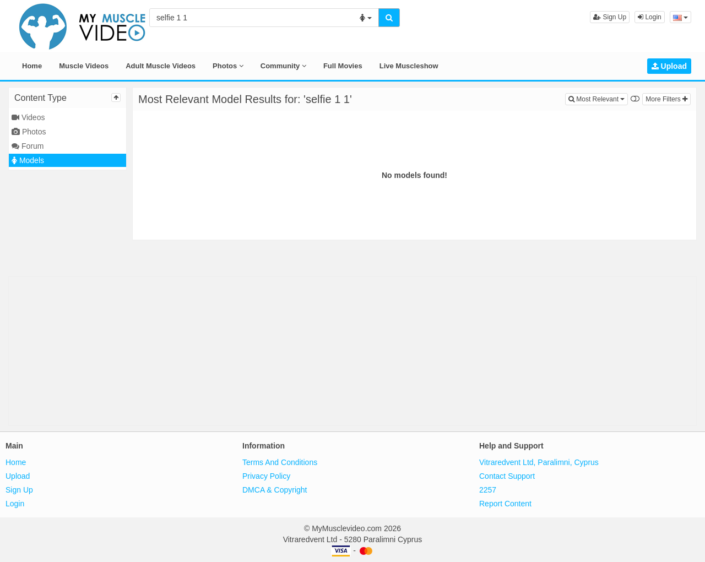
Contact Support (507, 476)
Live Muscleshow (408, 66)
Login (649, 17)
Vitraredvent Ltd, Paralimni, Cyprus (539, 462)
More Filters (666, 99)
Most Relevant (598, 98)
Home (32, 66)
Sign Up (609, 17)
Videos (28, 117)
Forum (28, 146)
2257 (487, 489)
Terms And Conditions (279, 462)
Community (283, 66)
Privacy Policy (266, 476)
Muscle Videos (84, 66)
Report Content (505, 503)
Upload (669, 66)
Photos (228, 66)
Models (28, 160)
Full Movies (342, 66)
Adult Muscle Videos (161, 66)
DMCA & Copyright (274, 489)
